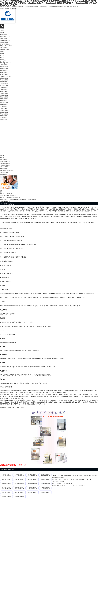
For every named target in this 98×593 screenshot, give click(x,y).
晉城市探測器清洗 (6, 479)
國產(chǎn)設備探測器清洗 (6, 46)
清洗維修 (2, 59)
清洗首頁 (2, 28)
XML (86, 485)
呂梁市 (29, 483)
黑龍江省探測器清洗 (4, 81)
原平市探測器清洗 (19, 492)
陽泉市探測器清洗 (32, 475)
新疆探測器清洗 (3, 119)
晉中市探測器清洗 (32, 479)
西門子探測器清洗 (4, 47)
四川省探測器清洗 (4, 106)
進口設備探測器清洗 (4, 44)
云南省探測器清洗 (4, 108)
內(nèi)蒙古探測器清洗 (5, 76)
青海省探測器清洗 (4, 114)
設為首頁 (2, 8)
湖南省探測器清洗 (4, 97)
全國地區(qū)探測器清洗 (6, 63)
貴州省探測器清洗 (4, 104)
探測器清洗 (11, 199)
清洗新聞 (2, 53)
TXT (89, 485)
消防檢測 (2, 57)
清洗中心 (2, 32)
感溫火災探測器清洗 (4, 38)
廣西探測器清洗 (3, 100)
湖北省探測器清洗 (4, 95)
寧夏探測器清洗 (3, 115)
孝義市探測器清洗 (6, 496)
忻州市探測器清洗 (6, 483)
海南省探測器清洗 (4, 102)
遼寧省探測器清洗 (4, 78)
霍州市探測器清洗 (45, 492)
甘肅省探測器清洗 (4, 112)
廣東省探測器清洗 (4, 98)
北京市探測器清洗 (4, 64)
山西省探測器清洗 (4, 74)
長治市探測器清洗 (45, 475)
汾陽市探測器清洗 (19, 496)
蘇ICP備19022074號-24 (69, 485)
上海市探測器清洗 (4, 68)
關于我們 (2, 30)
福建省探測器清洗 (4, 91)
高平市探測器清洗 (19, 488)
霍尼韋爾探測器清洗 (4, 49)
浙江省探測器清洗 (4, 85)
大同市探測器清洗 (19, 475)
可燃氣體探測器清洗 (4, 40)
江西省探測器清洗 (4, 87)
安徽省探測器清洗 (4, 89)
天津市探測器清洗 (4, 66)
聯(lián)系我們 (13, 8)
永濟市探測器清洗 (45, 488)
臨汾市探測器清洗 (19, 483)
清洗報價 (2, 51)
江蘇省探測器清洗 (4, 83)
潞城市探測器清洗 (6, 488)
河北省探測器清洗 (4, 72)
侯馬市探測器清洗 (32, 492)
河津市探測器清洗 (6, 492)
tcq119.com (91, 475)
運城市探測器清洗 (45, 479)
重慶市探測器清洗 (4, 70)
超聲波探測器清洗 (4, 42)
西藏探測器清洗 (3, 117)
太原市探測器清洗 (6, 475)
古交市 (42, 483)
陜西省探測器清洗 (4, 110)
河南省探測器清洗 (4, 93)
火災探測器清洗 (3, 34)
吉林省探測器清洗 (4, 80)
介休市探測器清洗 (32, 488)
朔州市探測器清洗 (19, 479)
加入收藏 (7, 8)
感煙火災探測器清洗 (4, 36)
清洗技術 (2, 55)
